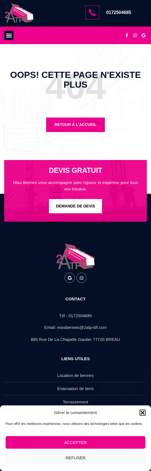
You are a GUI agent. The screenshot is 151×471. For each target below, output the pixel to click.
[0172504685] (92, 13)
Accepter (75, 442)
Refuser (75, 457)
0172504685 (118, 12)
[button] (142, 412)
